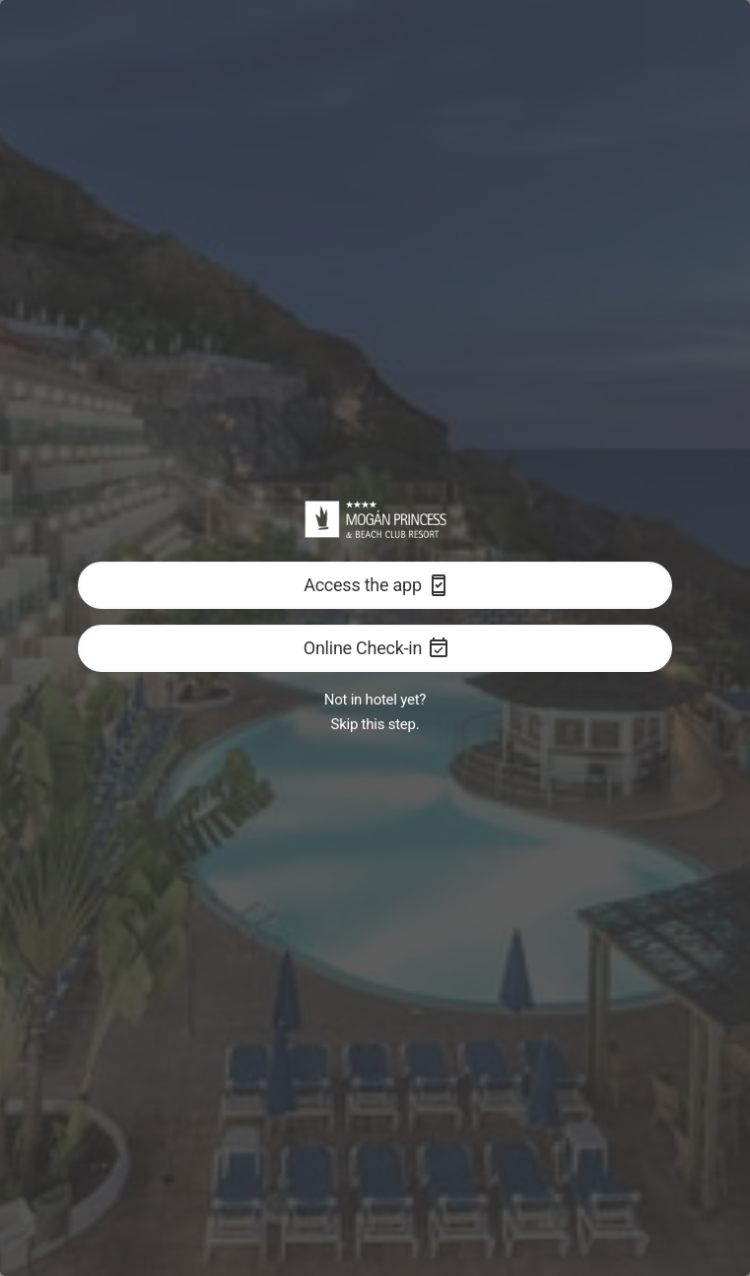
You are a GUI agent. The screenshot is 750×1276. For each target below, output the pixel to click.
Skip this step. (375, 724)
